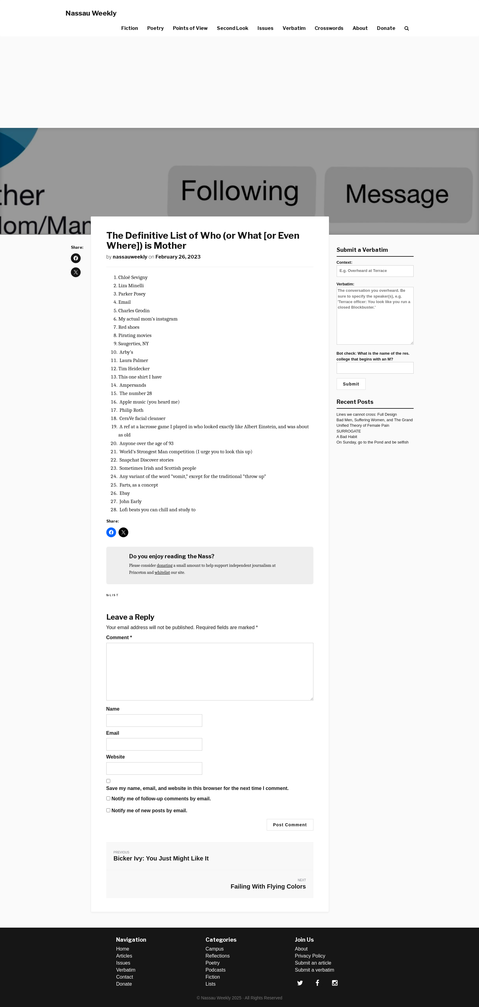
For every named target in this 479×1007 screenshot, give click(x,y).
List (114, 595)
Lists (211, 984)
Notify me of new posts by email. (149, 810)
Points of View (190, 28)
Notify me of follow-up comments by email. (161, 798)
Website (115, 756)
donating (164, 565)
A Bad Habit (347, 436)
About (360, 28)
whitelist (162, 572)
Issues (265, 28)
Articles (124, 955)
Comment (119, 637)
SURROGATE (349, 431)
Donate (386, 28)
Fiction (129, 28)
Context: (375, 266)
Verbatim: (375, 314)
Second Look (232, 28)
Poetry (155, 28)
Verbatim (294, 28)
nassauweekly (130, 257)
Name (113, 709)
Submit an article (313, 962)
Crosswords (329, 28)
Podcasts (216, 970)
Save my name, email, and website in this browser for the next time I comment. (197, 788)
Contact (124, 977)
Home (122, 948)
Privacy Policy (310, 955)
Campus (215, 948)
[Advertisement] (239, 82)
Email (112, 733)
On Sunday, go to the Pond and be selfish (373, 442)
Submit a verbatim (314, 970)
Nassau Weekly (91, 13)
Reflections (218, 955)
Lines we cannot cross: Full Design (367, 414)
